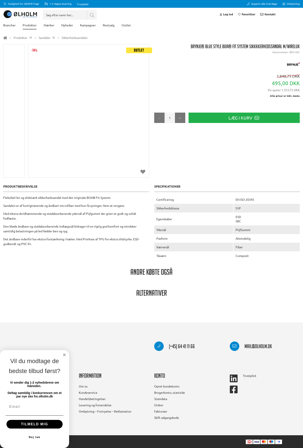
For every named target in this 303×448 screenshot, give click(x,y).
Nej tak (34, 437)
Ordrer (158, 405)
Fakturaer (160, 411)
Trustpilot (83, 4)
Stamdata (160, 399)
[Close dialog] (64, 354)
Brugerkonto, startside (169, 392)
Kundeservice (88, 392)
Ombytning (291, 3)
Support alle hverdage (262, 3)
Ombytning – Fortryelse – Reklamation (105, 411)
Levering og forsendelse (95, 405)
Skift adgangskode (166, 417)
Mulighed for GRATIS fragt (21, 3)
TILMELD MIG (34, 424)
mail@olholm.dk (251, 347)
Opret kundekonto (166, 386)
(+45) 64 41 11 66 (174, 347)
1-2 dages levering (57, 3)
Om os (83, 386)
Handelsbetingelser (92, 399)
